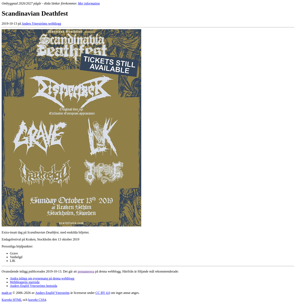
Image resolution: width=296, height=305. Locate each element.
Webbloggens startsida (24, 282)
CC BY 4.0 (102, 293)
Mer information (89, 3)
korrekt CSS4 (37, 300)
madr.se (7, 293)
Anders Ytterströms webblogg (41, 23)
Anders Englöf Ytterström (52, 293)
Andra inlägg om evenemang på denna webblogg (42, 278)
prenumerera (86, 271)
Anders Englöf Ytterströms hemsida (33, 286)
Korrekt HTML (12, 300)
